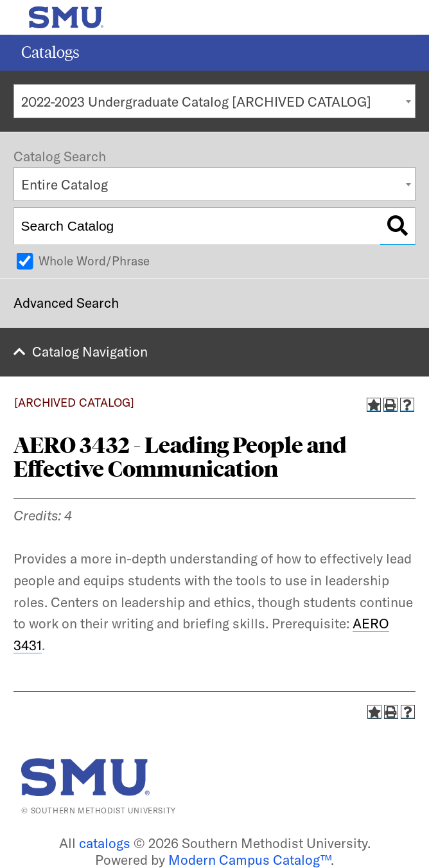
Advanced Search (66, 302)
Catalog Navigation (90, 351)
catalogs (104, 843)
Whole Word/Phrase (94, 261)
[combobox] (214, 101)
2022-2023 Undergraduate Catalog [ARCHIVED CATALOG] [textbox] (196, 101)
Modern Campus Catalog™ (249, 859)
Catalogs (50, 52)
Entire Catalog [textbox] (64, 184)
